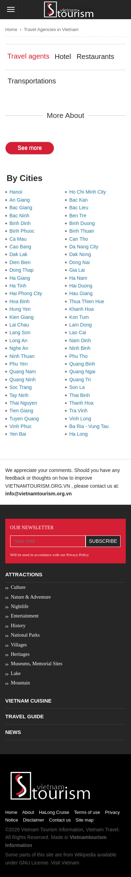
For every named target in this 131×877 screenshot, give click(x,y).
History (18, 625)
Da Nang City (85, 246)
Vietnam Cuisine (28, 701)
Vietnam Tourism (39, 829)
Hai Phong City (27, 293)
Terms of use (87, 812)
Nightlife (20, 606)
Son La (78, 387)
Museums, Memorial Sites (36, 663)
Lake (16, 673)
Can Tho (79, 239)
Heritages (20, 654)
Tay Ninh (20, 395)
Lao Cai (79, 332)
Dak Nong (81, 254)
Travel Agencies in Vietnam (51, 29)
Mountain (20, 682)
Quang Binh (83, 364)
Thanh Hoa (82, 403)
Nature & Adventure (31, 597)
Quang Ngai (83, 371)
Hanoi (17, 192)
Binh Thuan (83, 231)
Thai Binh (81, 395)
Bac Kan (79, 200)
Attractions (23, 574)
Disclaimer (33, 820)
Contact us (60, 820)
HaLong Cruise (54, 812)
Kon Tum (80, 317)
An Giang (20, 200)
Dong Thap (22, 270)
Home (11, 29)
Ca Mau (19, 239)
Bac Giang (22, 207)
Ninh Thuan (23, 356)
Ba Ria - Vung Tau (90, 426)
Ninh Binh (81, 348)
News (13, 732)
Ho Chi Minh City (89, 192)
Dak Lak (19, 254)
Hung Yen (21, 309)
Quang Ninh (23, 379)
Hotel (62, 56)
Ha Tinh (19, 285)
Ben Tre (79, 215)
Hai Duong (82, 285)
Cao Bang (21, 246)
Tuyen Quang (25, 418)
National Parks (25, 635)
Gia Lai (78, 270)
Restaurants (95, 56)
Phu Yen (19, 364)
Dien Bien (21, 262)
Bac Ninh (20, 215)
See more (29, 148)
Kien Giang (22, 317)
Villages (19, 644)
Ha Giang (21, 278)
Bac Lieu (80, 207)
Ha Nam (79, 278)
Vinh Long (81, 418)
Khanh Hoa (82, 309)
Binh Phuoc (23, 231)
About (28, 812)
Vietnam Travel (102, 829)
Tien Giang (22, 410)
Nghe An (20, 348)
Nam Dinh (81, 340)
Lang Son (21, 332)
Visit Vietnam (65, 862)
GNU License (33, 862)
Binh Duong (83, 223)
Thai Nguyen (24, 403)
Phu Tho (79, 356)
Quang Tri (81, 379)
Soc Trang (22, 387)
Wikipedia (85, 854)
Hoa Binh (20, 301)
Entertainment (24, 616)
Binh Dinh (21, 223)
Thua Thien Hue (88, 301)
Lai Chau (20, 325)
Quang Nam (23, 371)
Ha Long (79, 434)
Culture (18, 587)
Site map (84, 820)
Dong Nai (80, 262)
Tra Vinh (79, 410)
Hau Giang (82, 293)
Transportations (32, 81)
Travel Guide (24, 716)
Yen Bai (19, 434)
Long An (19, 340)
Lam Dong (81, 325)
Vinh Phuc (21, 426)
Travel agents (28, 56)
